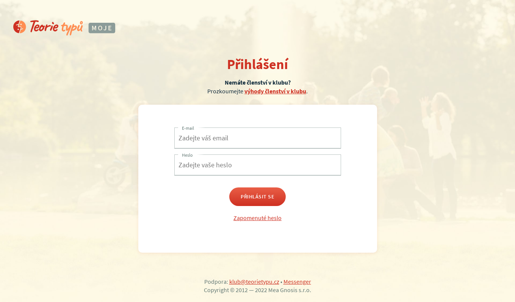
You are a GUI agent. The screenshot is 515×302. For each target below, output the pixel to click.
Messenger (297, 281)
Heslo (187, 155)
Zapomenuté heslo (257, 218)
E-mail (188, 128)
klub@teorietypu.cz (254, 281)
